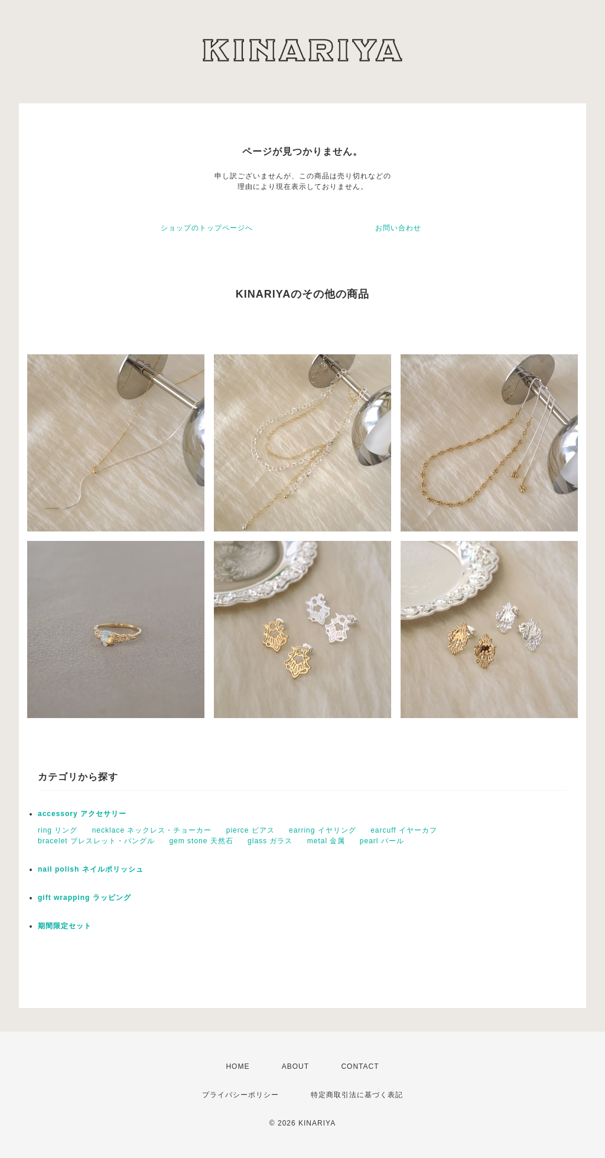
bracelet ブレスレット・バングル (96, 841)
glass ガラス (270, 841)
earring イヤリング (322, 830)
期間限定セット (65, 926)
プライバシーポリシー (240, 1095)
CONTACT (360, 1066)
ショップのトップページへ (207, 228)
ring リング (57, 830)
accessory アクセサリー (82, 814)
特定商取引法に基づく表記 (357, 1095)
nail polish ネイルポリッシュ (91, 869)
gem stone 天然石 (201, 841)
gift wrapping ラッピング (84, 897)
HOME (237, 1066)
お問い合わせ (398, 228)
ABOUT (295, 1066)
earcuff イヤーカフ (403, 830)
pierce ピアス (250, 830)
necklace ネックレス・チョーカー (152, 830)
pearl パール (382, 841)
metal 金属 (326, 841)
